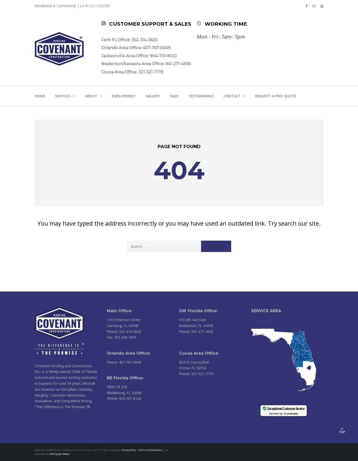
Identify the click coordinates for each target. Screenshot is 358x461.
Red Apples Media (60, 454)
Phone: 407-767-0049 (124, 362)
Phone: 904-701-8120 (124, 398)
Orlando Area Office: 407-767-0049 (135, 47)
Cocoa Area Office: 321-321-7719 (132, 72)
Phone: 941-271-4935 (196, 331)
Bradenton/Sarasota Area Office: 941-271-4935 (146, 63)
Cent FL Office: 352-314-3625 (129, 40)
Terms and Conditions (150, 450)
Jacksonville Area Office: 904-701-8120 (139, 56)
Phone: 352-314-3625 (124, 331)
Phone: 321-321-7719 (196, 373)
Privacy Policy (129, 450)
